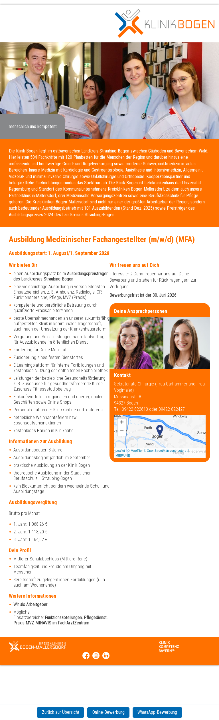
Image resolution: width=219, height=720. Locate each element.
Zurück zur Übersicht (57, 712)
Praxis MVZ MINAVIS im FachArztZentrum (51, 623)
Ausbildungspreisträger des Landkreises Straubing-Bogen (60, 276)
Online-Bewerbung (108, 712)
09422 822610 (135, 409)
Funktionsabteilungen (63, 617)
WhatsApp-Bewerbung (160, 712)
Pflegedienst (95, 617)
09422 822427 (172, 409)
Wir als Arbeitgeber (30, 604)
